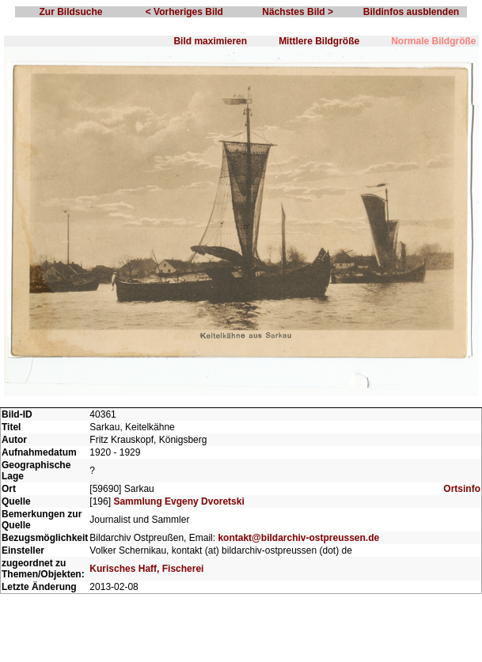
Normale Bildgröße (433, 41)
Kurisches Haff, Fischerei (146, 568)
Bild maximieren (210, 41)
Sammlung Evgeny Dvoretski (178, 501)
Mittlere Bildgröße (319, 41)
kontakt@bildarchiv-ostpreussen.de (298, 537)
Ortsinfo (461, 488)
